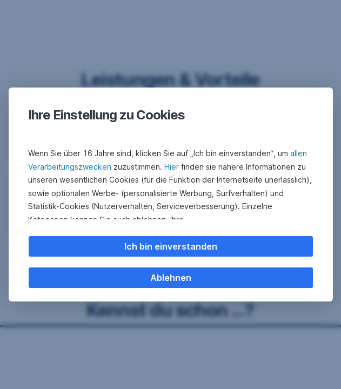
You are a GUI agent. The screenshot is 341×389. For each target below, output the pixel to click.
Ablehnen (170, 277)
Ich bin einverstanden (170, 246)
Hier (171, 166)
